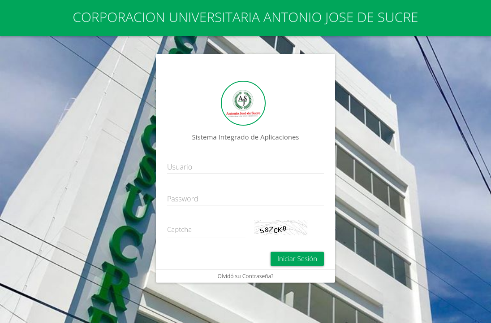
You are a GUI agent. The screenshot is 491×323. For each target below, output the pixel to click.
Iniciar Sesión (297, 258)
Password (182, 199)
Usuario (179, 167)
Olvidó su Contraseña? (246, 276)
